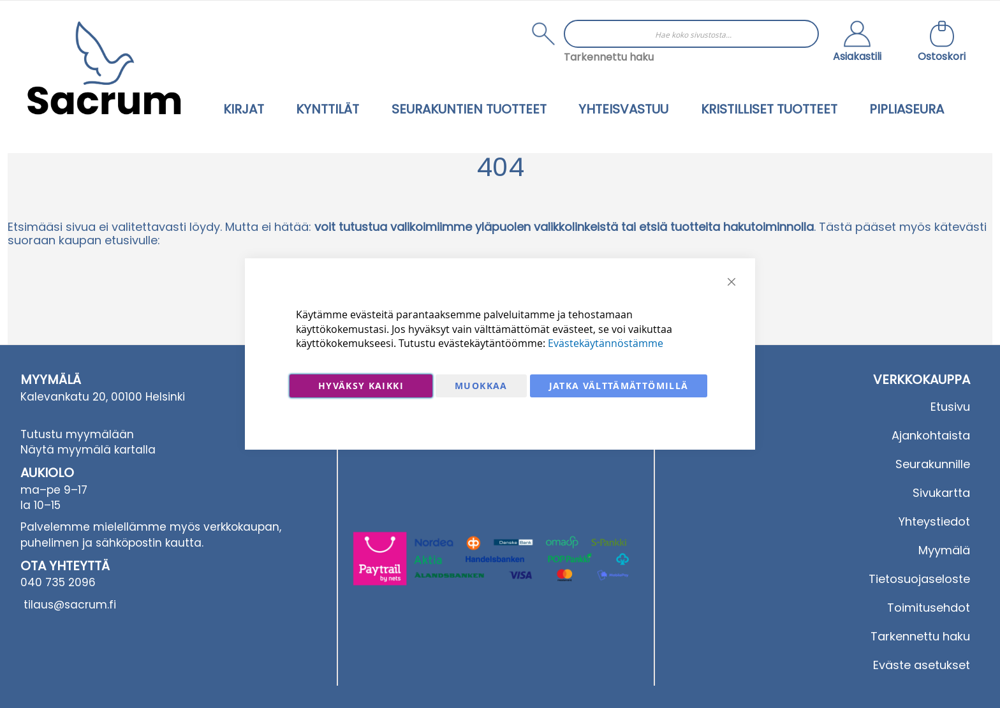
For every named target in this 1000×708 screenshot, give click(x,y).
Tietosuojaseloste (919, 579)
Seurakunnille (932, 464)
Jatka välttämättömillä (619, 386)
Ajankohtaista (931, 435)
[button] (857, 43)
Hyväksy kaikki (361, 386)
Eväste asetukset (921, 665)
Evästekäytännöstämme (605, 343)
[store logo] (104, 68)
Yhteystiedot (934, 521)
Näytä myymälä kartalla (88, 449)
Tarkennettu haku (609, 57)
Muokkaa (481, 386)
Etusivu (950, 407)
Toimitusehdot (928, 608)
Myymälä (944, 550)
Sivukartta (941, 493)
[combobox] (691, 34)
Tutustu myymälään (77, 434)
